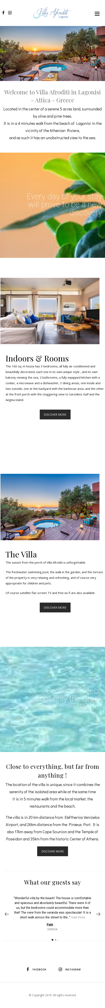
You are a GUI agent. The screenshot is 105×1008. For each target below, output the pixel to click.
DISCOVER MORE (52, 851)
